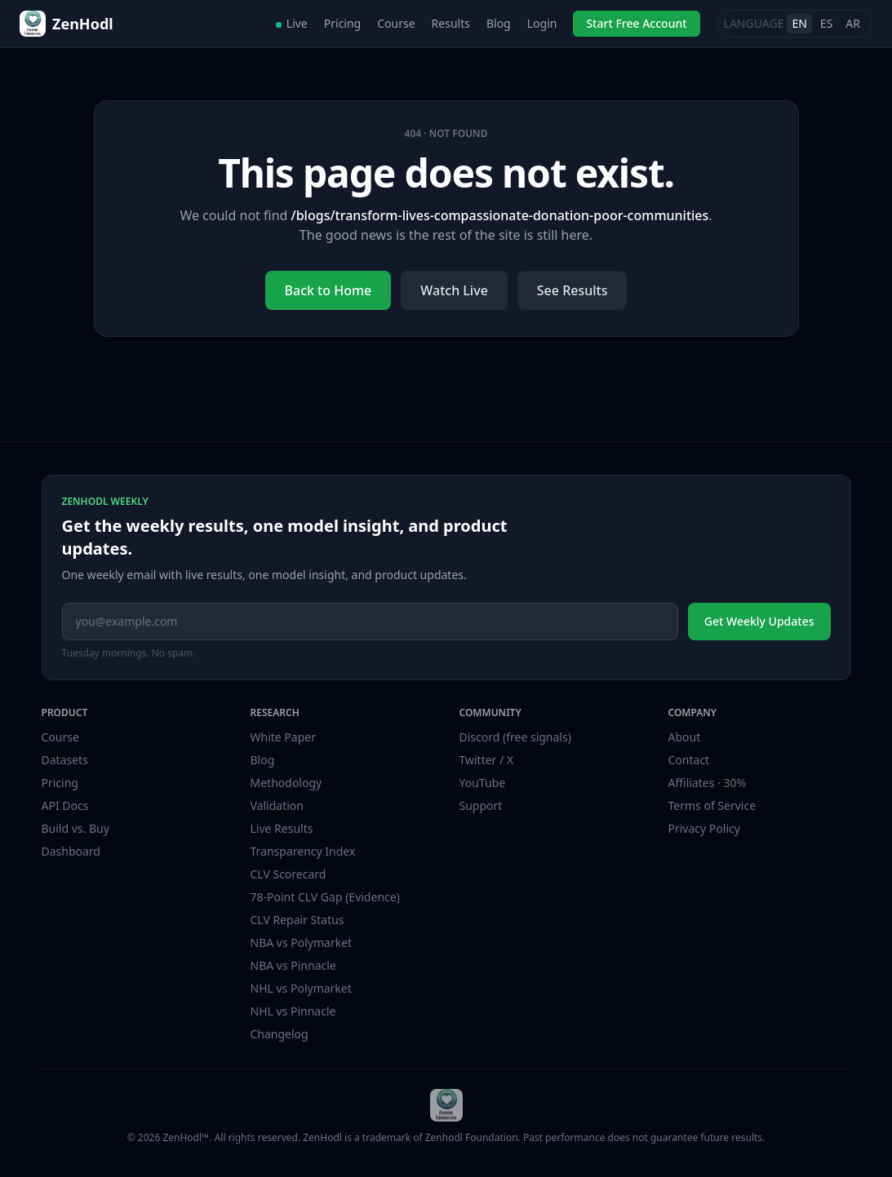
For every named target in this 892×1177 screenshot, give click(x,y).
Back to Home (328, 290)
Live (292, 23)
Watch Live (454, 290)
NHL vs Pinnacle (293, 1011)
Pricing (342, 23)
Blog (498, 23)
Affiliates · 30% (707, 782)
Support (481, 805)
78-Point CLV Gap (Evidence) (325, 897)
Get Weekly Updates (759, 621)
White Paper (284, 737)
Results (451, 23)
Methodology (286, 782)
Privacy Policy (704, 828)
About (684, 737)
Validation (277, 805)
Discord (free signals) (515, 737)
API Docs (65, 805)
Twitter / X (486, 760)
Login (542, 23)
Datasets (65, 760)
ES (826, 23)
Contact (689, 760)
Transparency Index (303, 851)
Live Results (282, 828)
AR (852, 23)
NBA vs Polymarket (302, 942)
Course (396, 23)
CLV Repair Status (297, 919)
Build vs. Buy (75, 828)
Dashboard (71, 851)
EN (799, 23)
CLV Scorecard (288, 874)
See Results (572, 290)
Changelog (279, 1034)
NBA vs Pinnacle (293, 965)
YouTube (482, 782)
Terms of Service (712, 805)
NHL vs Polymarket (301, 988)
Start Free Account (636, 23)
